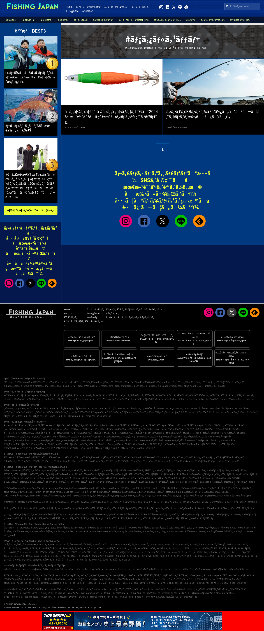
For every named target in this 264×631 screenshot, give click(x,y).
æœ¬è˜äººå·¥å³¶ (146, 597)
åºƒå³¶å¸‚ (61, 399)
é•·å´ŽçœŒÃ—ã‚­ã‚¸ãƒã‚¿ (160, 514)
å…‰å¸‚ (37, 556)
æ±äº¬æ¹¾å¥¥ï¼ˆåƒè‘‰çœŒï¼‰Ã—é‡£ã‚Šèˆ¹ (168, 433)
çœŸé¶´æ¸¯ (148, 408)
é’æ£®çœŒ (23, 527)
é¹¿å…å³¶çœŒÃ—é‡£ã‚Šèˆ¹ (172, 444)
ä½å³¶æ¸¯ (244, 408)
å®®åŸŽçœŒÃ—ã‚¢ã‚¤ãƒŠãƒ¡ (159, 470)
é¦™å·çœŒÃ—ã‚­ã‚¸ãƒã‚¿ (45, 508)
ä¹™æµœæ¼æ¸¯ (99, 412)
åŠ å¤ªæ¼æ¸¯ (157, 569)
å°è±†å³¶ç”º (45, 548)
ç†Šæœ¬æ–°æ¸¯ (170, 593)
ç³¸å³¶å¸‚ (238, 395)
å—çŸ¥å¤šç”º (11, 552)
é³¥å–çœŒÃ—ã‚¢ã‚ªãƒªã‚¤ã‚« (51, 495)
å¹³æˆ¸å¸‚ (203, 544)
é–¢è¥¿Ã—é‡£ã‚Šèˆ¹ (35, 425)
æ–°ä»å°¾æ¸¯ (111, 597)
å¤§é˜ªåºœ (225, 382)
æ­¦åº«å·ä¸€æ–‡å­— (103, 589)
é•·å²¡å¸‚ (223, 399)
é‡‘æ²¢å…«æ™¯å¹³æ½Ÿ (135, 412)
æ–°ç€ (80, 7)
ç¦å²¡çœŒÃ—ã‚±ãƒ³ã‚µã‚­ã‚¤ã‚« (19, 514)
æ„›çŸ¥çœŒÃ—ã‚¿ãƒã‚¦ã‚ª (87, 488)
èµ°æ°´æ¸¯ (20, 412)
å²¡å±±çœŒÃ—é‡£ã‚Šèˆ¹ (43, 444)
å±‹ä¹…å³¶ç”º (180, 556)
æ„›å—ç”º (113, 552)
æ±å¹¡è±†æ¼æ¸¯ (13, 589)
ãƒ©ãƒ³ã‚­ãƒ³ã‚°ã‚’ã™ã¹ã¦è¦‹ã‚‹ (30, 210)
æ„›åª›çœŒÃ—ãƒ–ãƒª (93, 508)
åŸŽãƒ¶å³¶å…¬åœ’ (76, 593)
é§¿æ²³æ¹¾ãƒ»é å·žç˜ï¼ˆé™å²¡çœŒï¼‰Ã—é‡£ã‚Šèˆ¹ (166, 429)
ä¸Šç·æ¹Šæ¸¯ (191, 408)
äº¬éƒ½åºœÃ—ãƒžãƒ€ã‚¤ (239, 488)
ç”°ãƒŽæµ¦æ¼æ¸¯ (134, 589)
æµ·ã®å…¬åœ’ (152, 589)
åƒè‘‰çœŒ (106, 382)
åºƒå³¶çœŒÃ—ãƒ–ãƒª (63, 502)
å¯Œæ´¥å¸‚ (150, 395)
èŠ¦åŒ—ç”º (76, 552)
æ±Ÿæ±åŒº (72, 399)
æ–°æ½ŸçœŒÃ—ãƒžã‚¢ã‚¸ (198, 478)
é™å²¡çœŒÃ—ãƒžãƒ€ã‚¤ (221, 482)
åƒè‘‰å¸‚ (28, 556)
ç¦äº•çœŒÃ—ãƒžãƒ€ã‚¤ (197, 482)
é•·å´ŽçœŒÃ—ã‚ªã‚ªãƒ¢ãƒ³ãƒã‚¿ (187, 514)
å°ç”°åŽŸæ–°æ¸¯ (117, 408)
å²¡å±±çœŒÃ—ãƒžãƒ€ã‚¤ (217, 495)
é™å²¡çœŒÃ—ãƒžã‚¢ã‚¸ (15, 488)
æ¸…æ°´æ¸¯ (82, 575)
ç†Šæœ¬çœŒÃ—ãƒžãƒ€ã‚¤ (217, 514)
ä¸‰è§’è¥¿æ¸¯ (47, 593)
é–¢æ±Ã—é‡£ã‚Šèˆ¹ (14, 425)
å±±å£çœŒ (63, 386)
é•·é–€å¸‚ (146, 552)
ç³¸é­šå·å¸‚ (203, 556)
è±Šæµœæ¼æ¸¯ (123, 569)
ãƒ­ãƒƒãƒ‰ (190, 20)
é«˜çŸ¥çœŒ (102, 386)
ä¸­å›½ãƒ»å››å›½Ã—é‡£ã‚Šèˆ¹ (113, 425)
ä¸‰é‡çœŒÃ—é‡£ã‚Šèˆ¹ (145, 440)
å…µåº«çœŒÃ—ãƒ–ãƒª (85, 492)
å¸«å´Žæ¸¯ (103, 583)
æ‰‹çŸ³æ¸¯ (215, 408)
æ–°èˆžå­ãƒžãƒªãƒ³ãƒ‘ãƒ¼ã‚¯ (147, 575)
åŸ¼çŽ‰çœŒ (92, 382)
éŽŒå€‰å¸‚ (50, 399)
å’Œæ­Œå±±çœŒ (12, 386)
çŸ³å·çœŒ (162, 382)
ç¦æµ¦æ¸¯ (74, 412)
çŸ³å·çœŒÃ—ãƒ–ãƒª (63, 482)
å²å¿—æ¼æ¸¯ (230, 408)
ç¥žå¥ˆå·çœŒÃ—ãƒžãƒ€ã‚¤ (95, 478)
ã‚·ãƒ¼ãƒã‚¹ (29, 20)
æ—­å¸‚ (41, 399)
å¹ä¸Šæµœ (194, 593)
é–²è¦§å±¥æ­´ (72, 11)
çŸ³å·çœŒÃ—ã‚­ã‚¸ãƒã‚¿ (87, 482)
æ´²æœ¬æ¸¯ (61, 593)
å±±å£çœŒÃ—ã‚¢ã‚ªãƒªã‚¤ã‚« (122, 502)
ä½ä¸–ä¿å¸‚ (175, 548)
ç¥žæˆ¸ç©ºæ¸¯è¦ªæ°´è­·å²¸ (234, 589)
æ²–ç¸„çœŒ (219, 386)
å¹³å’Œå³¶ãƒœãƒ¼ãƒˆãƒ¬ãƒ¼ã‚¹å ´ (19, 579)
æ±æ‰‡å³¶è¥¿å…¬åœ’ (121, 575)
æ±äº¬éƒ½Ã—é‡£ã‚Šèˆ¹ (91, 436)
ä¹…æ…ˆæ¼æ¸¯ (100, 408)
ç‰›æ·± (82, 597)
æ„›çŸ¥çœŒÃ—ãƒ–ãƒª (37, 488)
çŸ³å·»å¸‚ (194, 544)
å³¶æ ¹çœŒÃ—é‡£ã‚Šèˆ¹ (68, 448)
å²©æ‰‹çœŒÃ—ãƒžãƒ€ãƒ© (48, 470)
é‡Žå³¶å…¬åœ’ (11, 575)
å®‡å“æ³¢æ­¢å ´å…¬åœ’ (16, 597)
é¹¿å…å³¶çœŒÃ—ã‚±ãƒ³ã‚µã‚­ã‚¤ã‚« (116, 518)
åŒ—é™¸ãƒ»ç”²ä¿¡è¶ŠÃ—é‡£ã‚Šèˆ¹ (83, 425)
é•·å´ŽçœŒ (163, 386)
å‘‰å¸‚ (245, 544)
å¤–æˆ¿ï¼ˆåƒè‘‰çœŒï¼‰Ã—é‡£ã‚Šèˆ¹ (69, 429)
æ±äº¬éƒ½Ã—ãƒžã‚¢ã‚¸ (247, 474)
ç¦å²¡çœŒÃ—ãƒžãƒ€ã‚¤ (215, 508)
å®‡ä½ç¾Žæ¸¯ (34, 412)
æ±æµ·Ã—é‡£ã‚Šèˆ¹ (56, 425)
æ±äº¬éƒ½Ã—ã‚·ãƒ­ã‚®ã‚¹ (42, 478)
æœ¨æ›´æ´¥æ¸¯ (92, 593)
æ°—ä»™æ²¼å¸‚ (145, 556)
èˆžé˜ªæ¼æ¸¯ (97, 569)
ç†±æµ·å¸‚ (84, 399)
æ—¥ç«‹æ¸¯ (34, 583)
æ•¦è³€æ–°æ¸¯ (203, 583)
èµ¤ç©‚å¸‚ (37, 560)
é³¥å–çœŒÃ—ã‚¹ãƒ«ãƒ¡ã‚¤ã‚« (81, 495)
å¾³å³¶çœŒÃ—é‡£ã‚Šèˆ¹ (145, 444)
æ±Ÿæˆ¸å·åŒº (135, 399)
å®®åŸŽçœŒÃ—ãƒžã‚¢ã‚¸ (131, 470)
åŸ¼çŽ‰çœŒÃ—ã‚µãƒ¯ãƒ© (92, 474)
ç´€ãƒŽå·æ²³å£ (128, 597)
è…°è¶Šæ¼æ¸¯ (162, 408)
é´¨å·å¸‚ (78, 395)
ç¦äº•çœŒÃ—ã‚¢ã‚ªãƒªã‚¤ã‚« (170, 482)
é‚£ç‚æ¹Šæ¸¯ (232, 412)
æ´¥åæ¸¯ (74, 589)
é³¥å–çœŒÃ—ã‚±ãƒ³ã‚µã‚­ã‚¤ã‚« (19, 495)
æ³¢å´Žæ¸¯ (91, 416)
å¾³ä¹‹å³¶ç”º (98, 556)
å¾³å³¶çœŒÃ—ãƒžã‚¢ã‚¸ (198, 502)
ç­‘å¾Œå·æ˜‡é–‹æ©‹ (45, 589)
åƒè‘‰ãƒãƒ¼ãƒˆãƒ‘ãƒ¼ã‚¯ (208, 589)
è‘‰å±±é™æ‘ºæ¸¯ (249, 412)
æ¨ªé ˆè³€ (216, 583)
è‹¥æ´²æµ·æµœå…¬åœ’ (15, 569)
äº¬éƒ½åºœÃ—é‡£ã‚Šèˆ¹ (93, 440)
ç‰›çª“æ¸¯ (242, 583)
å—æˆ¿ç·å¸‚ (123, 395)
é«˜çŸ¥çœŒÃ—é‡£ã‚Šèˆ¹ (92, 444)
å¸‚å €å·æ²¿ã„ (188, 412)
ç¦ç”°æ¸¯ (23, 575)
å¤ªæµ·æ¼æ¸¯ (24, 416)
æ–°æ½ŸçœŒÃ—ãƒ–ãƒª (173, 478)
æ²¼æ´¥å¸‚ (161, 395)
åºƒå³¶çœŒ (38, 386)
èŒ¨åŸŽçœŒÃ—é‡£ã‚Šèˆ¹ (66, 436)
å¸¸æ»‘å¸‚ (79, 548)
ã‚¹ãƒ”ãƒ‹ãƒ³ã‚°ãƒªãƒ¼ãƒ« (213, 20)
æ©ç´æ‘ (234, 552)
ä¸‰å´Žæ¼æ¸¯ (138, 593)
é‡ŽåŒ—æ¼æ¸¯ (228, 575)
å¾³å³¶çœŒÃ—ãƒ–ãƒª (175, 502)
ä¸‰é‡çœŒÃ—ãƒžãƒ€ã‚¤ (137, 488)
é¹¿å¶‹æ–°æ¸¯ (177, 408)
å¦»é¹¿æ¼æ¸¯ (154, 593)
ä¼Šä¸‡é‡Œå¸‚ (244, 548)
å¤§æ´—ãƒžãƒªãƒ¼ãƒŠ (46, 579)
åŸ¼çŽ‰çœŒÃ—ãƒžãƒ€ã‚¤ (147, 474)
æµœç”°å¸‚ (103, 552)
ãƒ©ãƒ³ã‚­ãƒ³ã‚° (94, 7)
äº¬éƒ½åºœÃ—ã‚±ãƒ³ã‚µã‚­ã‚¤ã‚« (191, 488)
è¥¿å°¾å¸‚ (246, 552)
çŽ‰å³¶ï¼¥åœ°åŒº (126, 579)
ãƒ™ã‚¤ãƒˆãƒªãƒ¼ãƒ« (240, 20)
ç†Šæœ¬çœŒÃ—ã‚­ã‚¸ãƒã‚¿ (17, 518)
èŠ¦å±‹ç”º (17, 556)
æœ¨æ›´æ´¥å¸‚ (157, 544)
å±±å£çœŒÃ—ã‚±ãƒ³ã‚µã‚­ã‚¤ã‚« (90, 502)
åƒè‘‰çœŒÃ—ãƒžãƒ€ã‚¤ (173, 474)
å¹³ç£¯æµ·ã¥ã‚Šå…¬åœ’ (121, 583)
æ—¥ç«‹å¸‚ (87, 395)
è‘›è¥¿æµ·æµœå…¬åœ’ (206, 569)
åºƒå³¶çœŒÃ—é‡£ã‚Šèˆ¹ (221, 436)
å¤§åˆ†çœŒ (190, 386)
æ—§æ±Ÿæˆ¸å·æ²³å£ (51, 575)
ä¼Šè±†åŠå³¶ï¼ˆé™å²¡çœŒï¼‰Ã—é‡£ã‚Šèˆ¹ (218, 429)
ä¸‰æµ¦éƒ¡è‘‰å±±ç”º (209, 399)
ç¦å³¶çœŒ (51, 382)
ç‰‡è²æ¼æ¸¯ (170, 575)
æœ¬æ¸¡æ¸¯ (190, 583)
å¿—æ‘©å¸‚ (24, 548)
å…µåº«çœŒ (238, 382)
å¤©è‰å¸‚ (202, 552)
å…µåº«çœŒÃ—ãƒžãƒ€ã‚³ (134, 492)
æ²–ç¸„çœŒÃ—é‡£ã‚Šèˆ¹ (68, 440)
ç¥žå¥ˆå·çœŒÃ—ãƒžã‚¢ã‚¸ (68, 478)
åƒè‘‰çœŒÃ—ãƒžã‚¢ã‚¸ (223, 474)
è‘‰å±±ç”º (110, 556)
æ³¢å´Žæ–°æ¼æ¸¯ (67, 579)
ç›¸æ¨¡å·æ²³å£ (246, 575)
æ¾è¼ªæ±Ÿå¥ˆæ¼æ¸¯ (55, 412)
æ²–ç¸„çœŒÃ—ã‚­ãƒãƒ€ (172, 518)
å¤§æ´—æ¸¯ (9, 416)
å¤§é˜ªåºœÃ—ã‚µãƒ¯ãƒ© (62, 492)
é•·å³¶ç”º (111, 548)
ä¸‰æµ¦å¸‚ (44, 395)
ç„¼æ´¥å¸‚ (213, 552)
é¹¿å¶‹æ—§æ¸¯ (68, 408)
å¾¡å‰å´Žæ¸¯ (228, 583)
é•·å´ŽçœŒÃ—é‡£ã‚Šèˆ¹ (198, 444)
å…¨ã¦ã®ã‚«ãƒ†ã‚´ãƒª (116, 7)
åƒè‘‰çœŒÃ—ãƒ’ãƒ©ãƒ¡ (199, 474)
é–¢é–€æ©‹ (76, 583)
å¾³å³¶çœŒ (127, 386)
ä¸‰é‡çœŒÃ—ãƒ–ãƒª (112, 488)
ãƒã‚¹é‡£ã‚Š (80, 20)
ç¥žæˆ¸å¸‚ (212, 544)
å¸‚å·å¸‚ (169, 556)
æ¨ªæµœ (110, 569)
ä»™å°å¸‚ (65, 556)
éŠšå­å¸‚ (241, 399)
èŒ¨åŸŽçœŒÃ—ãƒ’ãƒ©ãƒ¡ (42, 474)
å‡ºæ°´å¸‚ (107, 560)
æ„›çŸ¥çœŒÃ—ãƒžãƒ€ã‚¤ (61, 488)
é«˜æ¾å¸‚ (132, 556)
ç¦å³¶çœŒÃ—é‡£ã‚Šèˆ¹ (43, 448)
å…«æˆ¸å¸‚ (45, 556)
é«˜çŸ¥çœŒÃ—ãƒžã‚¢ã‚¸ (191, 508)
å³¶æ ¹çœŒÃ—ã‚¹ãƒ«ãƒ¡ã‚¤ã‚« (142, 495)
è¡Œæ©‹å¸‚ (121, 556)
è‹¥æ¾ (140, 579)
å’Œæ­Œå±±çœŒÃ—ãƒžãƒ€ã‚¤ (161, 492)
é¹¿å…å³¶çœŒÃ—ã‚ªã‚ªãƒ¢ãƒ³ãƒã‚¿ (80, 518)
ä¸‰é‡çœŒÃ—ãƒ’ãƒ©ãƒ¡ (163, 488)
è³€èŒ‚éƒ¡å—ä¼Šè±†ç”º (177, 399)
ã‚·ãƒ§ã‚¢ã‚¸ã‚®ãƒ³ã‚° (103, 20)
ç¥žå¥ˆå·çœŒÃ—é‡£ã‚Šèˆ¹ (207, 433)
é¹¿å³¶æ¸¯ (70, 569)
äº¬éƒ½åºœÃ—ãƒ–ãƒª (217, 488)
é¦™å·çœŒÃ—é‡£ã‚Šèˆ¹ (92, 448)
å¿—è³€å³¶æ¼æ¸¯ (189, 597)
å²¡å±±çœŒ (50, 386)
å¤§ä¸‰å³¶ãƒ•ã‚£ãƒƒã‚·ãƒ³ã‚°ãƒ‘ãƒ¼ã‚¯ (217, 593)
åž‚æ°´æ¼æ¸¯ (176, 583)
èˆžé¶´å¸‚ (55, 556)
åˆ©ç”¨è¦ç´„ (112, 313)
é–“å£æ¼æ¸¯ (52, 408)
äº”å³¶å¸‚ (44, 552)
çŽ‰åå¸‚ (214, 556)
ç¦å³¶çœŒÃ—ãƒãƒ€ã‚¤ (234, 470)
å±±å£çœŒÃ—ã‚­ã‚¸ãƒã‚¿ (151, 502)
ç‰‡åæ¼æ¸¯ (58, 416)
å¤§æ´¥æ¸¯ (222, 569)
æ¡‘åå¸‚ (192, 556)
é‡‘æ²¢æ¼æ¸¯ (83, 408)
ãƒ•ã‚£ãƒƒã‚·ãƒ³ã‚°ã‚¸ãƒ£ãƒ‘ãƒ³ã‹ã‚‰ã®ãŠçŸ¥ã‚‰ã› (133, 309)
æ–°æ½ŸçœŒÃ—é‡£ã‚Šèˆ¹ (17, 440)
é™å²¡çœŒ (199, 382)
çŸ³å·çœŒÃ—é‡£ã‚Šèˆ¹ (143, 448)
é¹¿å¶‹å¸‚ (69, 395)
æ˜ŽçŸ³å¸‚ (215, 395)
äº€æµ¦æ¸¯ (63, 597)
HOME (69, 7)
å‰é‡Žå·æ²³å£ (30, 593)
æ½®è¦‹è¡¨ (87, 11)
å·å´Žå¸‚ (57, 560)
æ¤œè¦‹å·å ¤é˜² (60, 583)
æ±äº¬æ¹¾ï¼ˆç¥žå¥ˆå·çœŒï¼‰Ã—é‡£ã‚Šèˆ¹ (114, 429)
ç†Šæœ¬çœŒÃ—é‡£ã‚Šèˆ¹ (118, 444)
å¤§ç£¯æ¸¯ (119, 589)
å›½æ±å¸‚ (126, 560)
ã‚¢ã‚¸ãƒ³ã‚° (63, 20)
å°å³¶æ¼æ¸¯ (11, 593)
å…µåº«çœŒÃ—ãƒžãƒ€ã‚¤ (109, 492)
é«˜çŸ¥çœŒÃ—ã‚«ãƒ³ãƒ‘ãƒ (142, 508)
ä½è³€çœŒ (164, 461)
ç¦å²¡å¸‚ (8, 399)
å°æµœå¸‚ (248, 395)
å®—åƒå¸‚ (22, 395)
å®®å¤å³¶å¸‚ (190, 548)
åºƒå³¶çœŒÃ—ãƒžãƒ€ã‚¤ (15, 502)
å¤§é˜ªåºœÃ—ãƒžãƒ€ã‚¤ (15, 492)
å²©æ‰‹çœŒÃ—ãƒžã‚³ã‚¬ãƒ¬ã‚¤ (77, 470)
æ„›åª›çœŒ (139, 386)
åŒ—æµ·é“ (10, 382)
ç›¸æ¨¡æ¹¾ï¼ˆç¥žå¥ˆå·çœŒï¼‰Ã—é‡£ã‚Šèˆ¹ (26, 429)
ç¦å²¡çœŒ (151, 386)
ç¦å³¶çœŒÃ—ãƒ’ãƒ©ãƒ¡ (209, 470)
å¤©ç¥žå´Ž (46, 583)
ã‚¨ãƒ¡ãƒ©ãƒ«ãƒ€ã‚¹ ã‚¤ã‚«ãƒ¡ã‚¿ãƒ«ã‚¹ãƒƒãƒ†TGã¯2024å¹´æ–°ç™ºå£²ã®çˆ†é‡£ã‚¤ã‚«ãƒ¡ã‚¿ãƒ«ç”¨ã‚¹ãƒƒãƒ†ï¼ (111, 117)
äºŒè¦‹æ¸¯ (184, 575)
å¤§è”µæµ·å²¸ (84, 579)
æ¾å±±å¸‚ (122, 548)
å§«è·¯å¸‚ (136, 544)
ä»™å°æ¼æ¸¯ (168, 589)
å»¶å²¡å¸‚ (222, 544)
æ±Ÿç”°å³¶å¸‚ (90, 548)
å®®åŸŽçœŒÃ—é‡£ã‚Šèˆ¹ (118, 440)
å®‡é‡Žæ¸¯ (188, 569)
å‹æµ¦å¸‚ (97, 395)
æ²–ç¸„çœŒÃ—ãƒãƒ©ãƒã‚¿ (199, 518)
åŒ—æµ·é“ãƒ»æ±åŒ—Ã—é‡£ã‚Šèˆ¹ (175, 425)
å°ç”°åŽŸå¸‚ (109, 395)
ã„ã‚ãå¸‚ (189, 552)
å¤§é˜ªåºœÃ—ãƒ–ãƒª (38, 492)
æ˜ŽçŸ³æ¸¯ (9, 412)
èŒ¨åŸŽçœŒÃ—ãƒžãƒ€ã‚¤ (16, 474)
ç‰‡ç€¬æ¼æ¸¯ (48, 597)
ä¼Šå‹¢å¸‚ (232, 548)
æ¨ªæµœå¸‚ (33, 395)
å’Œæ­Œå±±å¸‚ (137, 395)
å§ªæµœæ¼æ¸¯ (76, 416)
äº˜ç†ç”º (136, 552)
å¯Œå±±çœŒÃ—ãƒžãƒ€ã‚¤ (16, 482)
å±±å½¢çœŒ (77, 527)
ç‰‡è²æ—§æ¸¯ (172, 412)
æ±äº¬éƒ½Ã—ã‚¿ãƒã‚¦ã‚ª (16, 478)
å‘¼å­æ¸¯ (149, 579)
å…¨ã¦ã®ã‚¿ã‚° (140, 7)
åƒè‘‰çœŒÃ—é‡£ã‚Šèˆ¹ (234, 433)
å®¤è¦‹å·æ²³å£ (185, 589)
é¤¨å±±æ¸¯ (34, 597)
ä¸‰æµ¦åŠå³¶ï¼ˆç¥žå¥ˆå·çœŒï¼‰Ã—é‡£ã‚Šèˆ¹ (220, 425)
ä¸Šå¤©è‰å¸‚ (89, 552)
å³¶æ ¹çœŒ (89, 386)
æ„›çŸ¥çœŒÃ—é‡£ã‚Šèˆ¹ (196, 436)
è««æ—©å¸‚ (97, 560)
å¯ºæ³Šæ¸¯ (85, 412)
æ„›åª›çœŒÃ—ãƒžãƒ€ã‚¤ (70, 508)
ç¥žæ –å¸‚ (159, 399)
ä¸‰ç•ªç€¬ (59, 569)
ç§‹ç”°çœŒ (50, 527)
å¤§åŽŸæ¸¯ (21, 408)
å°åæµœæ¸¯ (173, 569)
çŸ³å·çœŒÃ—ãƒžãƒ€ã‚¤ (112, 482)
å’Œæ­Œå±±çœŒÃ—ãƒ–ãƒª (188, 492)
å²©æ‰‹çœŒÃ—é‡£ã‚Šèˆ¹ (17, 448)
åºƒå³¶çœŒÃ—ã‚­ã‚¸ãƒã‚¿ (40, 502)
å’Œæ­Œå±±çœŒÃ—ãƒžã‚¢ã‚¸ (215, 492)
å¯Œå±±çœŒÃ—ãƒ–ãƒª (41, 482)
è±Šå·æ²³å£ (141, 583)
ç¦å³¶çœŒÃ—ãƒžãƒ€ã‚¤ (185, 470)
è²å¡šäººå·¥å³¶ (141, 569)
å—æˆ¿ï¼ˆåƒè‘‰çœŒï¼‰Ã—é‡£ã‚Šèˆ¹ (24, 433)
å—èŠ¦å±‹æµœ (211, 575)
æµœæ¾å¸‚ (53, 544)
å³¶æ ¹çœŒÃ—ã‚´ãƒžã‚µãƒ (169, 495)
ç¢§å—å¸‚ (76, 556)
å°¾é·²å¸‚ (17, 560)
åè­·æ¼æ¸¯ (90, 583)
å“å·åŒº (95, 399)
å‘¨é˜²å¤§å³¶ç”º (30, 544)
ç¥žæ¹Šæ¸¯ (9, 408)
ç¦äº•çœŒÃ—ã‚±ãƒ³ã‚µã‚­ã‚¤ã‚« (139, 482)
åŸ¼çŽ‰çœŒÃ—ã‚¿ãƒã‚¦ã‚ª (119, 474)
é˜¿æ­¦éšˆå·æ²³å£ (158, 583)
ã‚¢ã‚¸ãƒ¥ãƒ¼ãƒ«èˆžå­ (240, 569)
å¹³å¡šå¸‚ (232, 399)
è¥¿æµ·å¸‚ (86, 556)
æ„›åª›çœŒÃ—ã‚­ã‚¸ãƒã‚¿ (116, 508)
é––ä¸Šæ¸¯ (34, 575)
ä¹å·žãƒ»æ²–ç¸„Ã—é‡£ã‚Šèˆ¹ (142, 425)
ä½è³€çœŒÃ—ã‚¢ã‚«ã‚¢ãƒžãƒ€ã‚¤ (106, 514)
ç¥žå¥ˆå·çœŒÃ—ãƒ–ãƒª (122, 478)
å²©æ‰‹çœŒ (23, 382)
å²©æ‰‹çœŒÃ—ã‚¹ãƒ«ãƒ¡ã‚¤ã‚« (19, 470)
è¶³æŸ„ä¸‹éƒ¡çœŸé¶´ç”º (187, 395)
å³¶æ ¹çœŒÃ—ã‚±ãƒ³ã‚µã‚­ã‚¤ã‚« (112, 495)
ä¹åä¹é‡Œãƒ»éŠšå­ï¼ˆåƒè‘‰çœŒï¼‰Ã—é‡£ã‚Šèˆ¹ (74, 433)
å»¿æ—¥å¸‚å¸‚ (159, 556)
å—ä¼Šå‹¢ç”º (205, 548)
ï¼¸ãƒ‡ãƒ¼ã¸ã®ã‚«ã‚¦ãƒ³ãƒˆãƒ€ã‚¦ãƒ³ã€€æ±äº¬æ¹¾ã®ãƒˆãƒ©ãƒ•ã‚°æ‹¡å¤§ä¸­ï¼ (30, 77)
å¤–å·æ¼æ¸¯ (216, 412)
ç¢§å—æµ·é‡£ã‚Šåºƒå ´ (104, 579)
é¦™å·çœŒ (114, 386)
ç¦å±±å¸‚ (132, 548)
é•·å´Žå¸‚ (43, 544)
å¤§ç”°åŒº (148, 399)
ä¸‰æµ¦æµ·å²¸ (196, 575)
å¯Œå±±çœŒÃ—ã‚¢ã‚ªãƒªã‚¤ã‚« (226, 478)
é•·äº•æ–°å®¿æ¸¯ (155, 412)
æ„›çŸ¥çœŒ (187, 382)
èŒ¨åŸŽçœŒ (120, 382)
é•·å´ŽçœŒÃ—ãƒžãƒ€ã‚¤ (135, 514)
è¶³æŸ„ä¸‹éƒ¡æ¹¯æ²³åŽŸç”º (114, 399)
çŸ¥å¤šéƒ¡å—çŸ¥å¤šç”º (25, 399)
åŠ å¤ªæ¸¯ (204, 408)
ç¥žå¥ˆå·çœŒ (77, 382)
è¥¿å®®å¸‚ (27, 560)
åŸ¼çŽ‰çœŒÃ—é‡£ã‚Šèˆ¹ (17, 444)
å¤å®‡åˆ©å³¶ (95, 597)
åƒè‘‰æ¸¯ (106, 593)
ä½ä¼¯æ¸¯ (87, 589)
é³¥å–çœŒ (77, 386)
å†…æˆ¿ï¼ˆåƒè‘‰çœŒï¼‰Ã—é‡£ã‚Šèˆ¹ (124, 433)
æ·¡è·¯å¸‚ (145, 544)
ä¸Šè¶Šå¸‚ (47, 560)
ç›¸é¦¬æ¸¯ (93, 575)
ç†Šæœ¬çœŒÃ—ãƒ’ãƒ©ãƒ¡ (243, 514)
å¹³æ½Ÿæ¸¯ (202, 412)
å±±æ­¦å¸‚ (194, 399)
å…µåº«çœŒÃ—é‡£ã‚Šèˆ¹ (171, 436)
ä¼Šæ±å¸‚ (204, 395)
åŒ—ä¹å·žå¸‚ (227, 395)
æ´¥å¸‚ (153, 548)
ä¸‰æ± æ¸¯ (103, 575)
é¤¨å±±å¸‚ (171, 395)
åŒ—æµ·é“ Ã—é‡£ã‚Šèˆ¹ (197, 440)
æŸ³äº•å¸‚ (239, 556)
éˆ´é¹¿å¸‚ (223, 552)
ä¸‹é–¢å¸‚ (97, 544)
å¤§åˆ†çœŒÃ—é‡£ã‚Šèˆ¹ (117, 448)
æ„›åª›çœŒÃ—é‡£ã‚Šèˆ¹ (67, 444)
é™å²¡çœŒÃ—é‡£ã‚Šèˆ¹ (16, 436)
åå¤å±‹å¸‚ (11, 548)
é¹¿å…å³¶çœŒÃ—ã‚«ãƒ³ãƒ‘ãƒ (47, 518)
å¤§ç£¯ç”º (125, 552)
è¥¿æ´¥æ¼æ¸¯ (105, 416)
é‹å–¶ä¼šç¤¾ (95, 321)
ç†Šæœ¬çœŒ (176, 386)
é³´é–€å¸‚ (64, 544)
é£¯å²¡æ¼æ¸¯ (134, 408)
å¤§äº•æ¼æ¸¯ (40, 416)
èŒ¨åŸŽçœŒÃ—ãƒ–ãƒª (66, 474)
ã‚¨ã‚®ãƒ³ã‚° (46, 20)
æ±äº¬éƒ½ (63, 382)
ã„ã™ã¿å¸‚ (57, 395)
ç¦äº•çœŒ (174, 382)
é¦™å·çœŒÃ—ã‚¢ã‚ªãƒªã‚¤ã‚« (18, 508)
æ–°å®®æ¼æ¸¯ (121, 593)
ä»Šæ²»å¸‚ (65, 552)
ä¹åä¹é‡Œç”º (111, 544)
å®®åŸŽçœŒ (38, 382)
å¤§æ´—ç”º (54, 552)
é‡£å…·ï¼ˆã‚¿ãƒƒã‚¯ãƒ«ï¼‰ (167, 20)
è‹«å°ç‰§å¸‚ (227, 556)
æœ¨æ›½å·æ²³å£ (165, 579)
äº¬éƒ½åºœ (26, 386)
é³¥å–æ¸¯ (62, 589)
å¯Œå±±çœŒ (148, 382)
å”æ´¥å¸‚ (34, 552)
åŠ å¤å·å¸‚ (251, 556)
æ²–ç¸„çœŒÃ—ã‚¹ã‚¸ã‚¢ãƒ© (147, 518)
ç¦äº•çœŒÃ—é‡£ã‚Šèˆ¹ (146, 436)
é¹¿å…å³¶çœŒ (205, 386)
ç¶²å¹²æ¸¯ (73, 597)
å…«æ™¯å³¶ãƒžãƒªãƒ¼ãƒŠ (221, 579)
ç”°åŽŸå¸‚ (156, 552)
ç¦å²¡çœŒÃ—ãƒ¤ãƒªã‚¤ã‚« (241, 508)
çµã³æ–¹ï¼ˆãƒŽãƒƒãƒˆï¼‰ (134, 20)
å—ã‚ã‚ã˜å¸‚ (70, 560)
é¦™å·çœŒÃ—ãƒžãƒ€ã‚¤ (245, 502)
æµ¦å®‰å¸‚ (162, 548)
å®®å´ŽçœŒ (230, 531)
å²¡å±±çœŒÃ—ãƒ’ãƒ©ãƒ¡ (241, 495)
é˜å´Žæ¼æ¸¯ (35, 408)
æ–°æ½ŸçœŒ (135, 382)
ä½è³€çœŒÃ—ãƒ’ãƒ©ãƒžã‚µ (48, 514)
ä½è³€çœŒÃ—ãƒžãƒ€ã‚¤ (76, 514)
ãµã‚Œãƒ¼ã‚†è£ (200, 579)
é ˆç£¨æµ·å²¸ (70, 575)
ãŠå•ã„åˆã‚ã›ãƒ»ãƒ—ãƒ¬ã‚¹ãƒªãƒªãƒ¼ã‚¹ (130, 317)
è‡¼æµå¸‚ (166, 552)
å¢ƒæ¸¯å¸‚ (250, 399)
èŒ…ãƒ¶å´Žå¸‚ (220, 548)
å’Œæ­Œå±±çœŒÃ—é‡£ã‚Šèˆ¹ (118, 436)
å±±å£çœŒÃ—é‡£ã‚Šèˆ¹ (223, 440)
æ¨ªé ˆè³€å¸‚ (10, 395)
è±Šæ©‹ (183, 593)
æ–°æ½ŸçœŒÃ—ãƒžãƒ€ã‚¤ (148, 478)
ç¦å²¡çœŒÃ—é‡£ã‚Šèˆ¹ (40, 436)
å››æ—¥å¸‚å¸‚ (68, 548)
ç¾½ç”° (238, 579)
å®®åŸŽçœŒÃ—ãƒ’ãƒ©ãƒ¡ (106, 470)
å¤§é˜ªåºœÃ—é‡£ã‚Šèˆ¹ (43, 440)
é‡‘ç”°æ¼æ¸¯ (116, 412)
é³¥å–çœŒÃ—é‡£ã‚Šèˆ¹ (171, 440)
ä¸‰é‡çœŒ (212, 382)
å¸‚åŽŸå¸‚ (117, 560)
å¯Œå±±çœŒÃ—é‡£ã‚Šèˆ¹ (223, 444)
